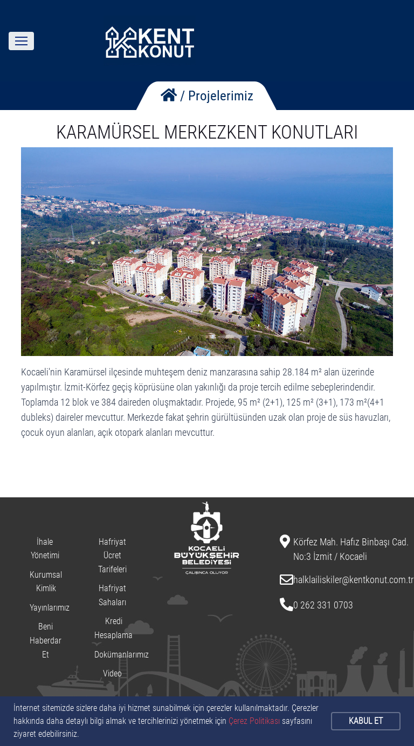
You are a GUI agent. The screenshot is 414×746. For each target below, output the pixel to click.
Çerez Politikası (254, 721)
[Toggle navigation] (21, 41)
